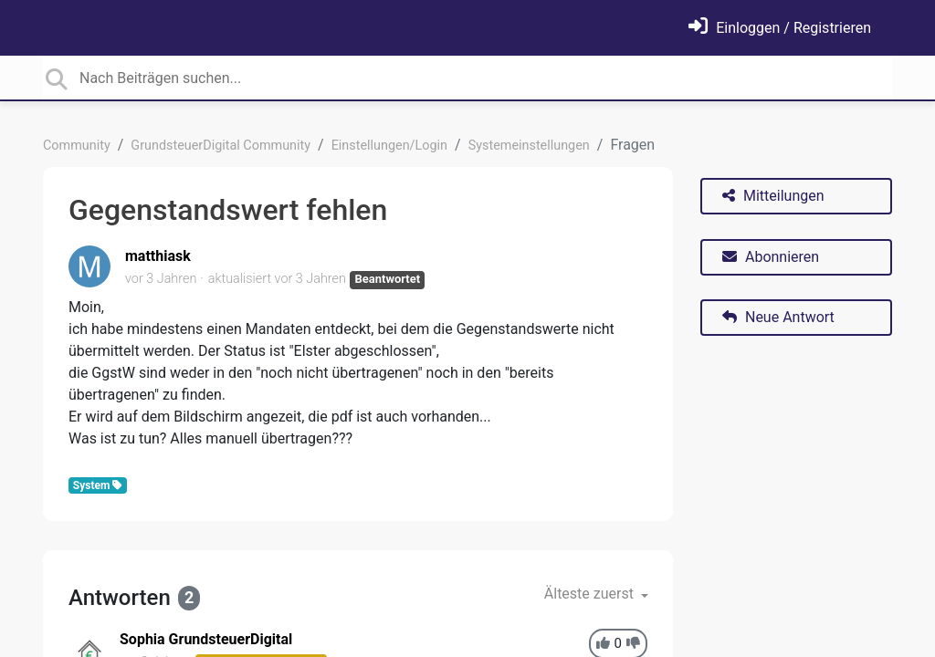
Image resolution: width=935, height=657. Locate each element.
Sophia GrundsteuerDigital (206, 639)
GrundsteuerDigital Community (220, 145)
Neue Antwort (778, 317)
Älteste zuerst (590, 593)
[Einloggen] (779, 28)
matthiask (158, 256)
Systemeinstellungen (529, 145)
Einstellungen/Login (389, 145)
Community (76, 145)
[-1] (633, 643)
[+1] (603, 643)
